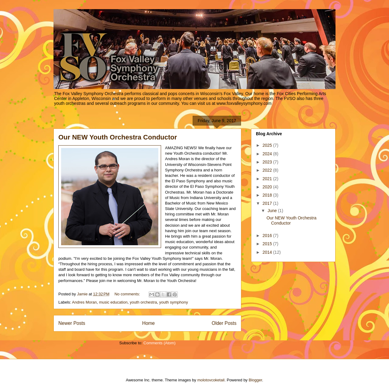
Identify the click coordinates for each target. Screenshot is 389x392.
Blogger (255, 380)
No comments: (128, 294)
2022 (268, 170)
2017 (268, 203)
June (272, 210)
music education (113, 302)
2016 (268, 235)
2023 (268, 162)
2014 (268, 252)
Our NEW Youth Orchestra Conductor (117, 137)
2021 (268, 178)
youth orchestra (143, 302)
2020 (268, 186)
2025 (268, 145)
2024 (268, 153)
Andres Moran (84, 302)
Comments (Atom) (159, 343)
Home (148, 323)
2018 (268, 195)
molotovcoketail (211, 380)
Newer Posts (71, 323)
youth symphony (173, 302)
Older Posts (224, 323)
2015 (268, 243)
